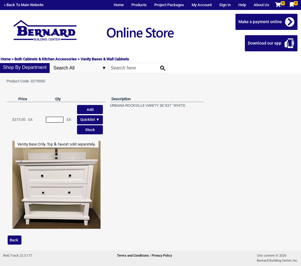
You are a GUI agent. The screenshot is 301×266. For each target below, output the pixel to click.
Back (14, 240)
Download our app (264, 43)
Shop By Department (25, 67)
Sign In (225, 5)
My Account (202, 5)
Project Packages (169, 5)
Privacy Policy (162, 255)
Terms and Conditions (133, 255)
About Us (261, 5)
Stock (90, 130)
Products (139, 5)
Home (119, 5)
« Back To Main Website (24, 5)
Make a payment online (260, 21)
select (104, 68)
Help (242, 5)
